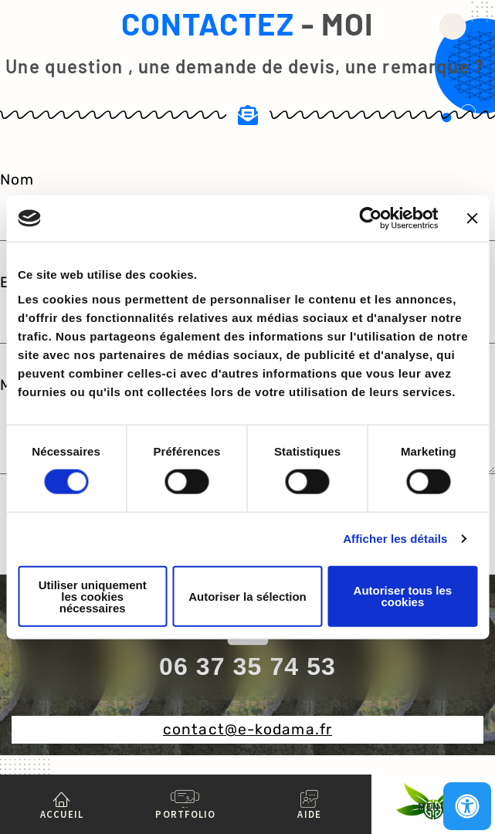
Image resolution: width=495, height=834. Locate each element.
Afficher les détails (395, 538)
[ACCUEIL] (61, 798)
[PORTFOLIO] (185, 798)
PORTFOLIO (185, 814)
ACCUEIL (62, 814)
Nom (17, 179)
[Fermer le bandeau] (471, 218)
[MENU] (433, 790)
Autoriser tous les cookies (403, 596)
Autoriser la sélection (247, 595)
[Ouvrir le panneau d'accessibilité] (467, 806)
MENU (433, 806)
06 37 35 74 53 (247, 666)
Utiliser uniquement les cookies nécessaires (93, 596)
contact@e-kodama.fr (247, 729)
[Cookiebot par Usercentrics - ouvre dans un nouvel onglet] (370, 218)
